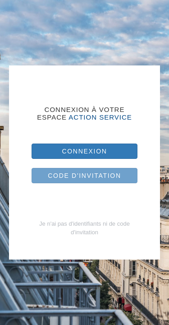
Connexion (84, 151)
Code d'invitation (84, 175)
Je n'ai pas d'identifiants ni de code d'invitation (84, 228)
